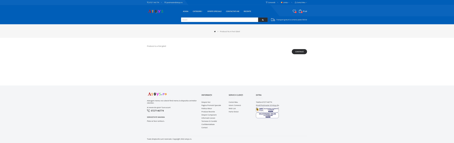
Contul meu (233, 102)
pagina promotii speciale (211, 105)
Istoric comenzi (235, 105)
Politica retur (206, 108)
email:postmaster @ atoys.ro (267, 105)
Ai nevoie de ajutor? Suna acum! (159, 107)
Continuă (299, 52)
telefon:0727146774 (264, 102)
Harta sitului (233, 111)
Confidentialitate (208, 124)
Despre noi (205, 102)
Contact (204, 127)
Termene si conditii (209, 121)
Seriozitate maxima (156, 117)
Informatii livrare (208, 118)
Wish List (232, 108)
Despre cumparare (209, 115)
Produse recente (208, 111)
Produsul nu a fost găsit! (230, 31)
